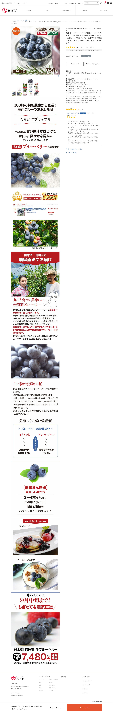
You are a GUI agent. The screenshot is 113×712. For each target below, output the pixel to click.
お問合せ (80, 3)
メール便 (51, 690)
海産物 (41, 690)
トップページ (15, 20)
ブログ (65, 3)
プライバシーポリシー (16, 693)
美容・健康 (52, 685)
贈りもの (85, 10)
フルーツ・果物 (24, 20)
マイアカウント (87, 681)
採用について (72, 3)
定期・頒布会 (103, 10)
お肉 (40, 685)
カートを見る (86, 685)
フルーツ (28, 10)
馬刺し (47, 10)
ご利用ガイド (58, 3)
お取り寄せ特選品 (66, 10)
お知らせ (50, 3)
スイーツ (51, 682)
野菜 (40, 682)
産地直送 (63, 677)
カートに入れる (84, 708)
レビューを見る (89, 47)
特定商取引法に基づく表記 (17, 695)
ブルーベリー (33, 20)
